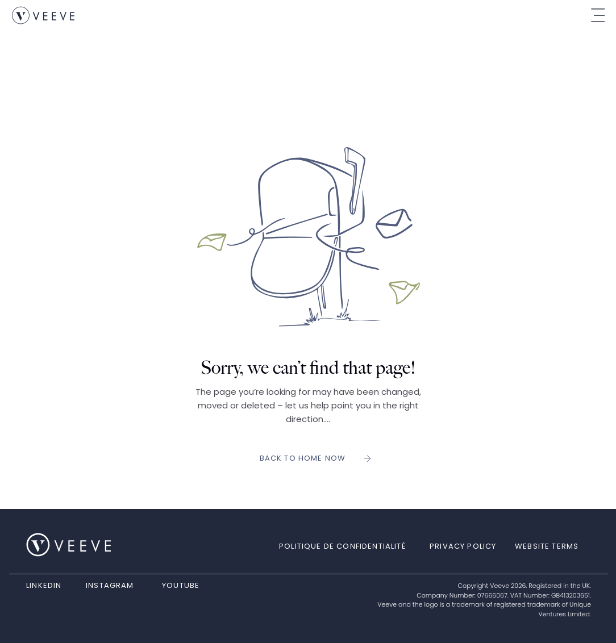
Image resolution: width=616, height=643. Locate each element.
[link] (43, 15)
